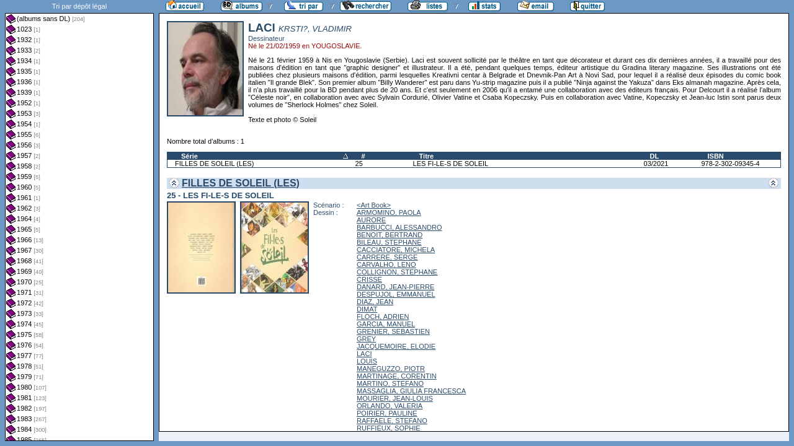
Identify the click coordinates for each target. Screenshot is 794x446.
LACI (364, 353)
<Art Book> (374, 205)
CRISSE (369, 279)
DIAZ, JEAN (375, 301)
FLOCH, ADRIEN (383, 316)
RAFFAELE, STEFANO (392, 420)
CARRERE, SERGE (387, 257)
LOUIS (367, 361)
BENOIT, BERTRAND (389, 234)
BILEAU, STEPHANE (389, 242)
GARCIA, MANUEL (386, 324)
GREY (366, 339)
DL (654, 156)
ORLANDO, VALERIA (389, 405)
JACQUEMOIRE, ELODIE (396, 346)
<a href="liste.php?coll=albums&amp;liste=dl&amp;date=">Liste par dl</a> (79, 220)
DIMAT (367, 309)
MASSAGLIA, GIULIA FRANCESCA (411, 391)
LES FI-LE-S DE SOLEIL (451, 163)
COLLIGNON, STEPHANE (397, 272)
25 (359, 163)
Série (189, 156)
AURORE (371, 220)
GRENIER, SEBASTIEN (393, 331)
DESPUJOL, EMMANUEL (396, 294)
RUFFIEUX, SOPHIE (389, 428)
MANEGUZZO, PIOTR (391, 368)
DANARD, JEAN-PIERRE (395, 287)
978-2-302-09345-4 (730, 163)
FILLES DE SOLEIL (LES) (214, 163)
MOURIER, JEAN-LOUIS (395, 398)
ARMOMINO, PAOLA (389, 212)
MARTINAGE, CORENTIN (397, 376)
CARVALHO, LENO (386, 264)
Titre (426, 156)
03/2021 (656, 163)
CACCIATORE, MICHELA (396, 249)
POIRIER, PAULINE (387, 413)
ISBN (715, 156)
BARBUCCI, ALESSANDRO (399, 227)
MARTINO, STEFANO (390, 383)
